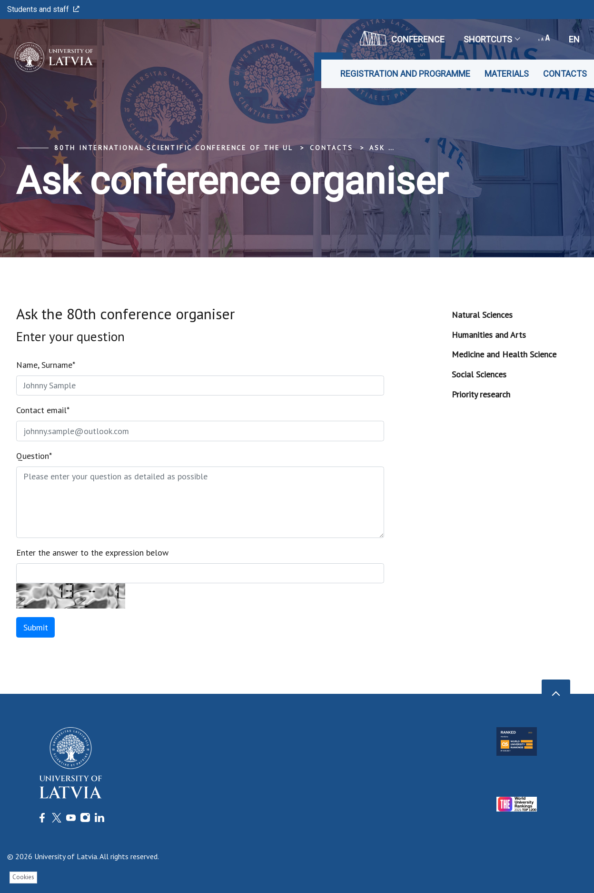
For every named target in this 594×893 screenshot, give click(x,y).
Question (34, 455)
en (574, 39)
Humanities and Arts (489, 334)
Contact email (42, 410)
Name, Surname (45, 364)
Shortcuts (491, 39)
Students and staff (43, 9)
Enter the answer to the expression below (92, 552)
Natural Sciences (482, 314)
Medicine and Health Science (504, 354)
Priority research (481, 394)
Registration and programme (405, 74)
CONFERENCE (402, 38)
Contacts (565, 74)
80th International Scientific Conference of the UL (173, 147)
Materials (507, 74)
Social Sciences (479, 374)
